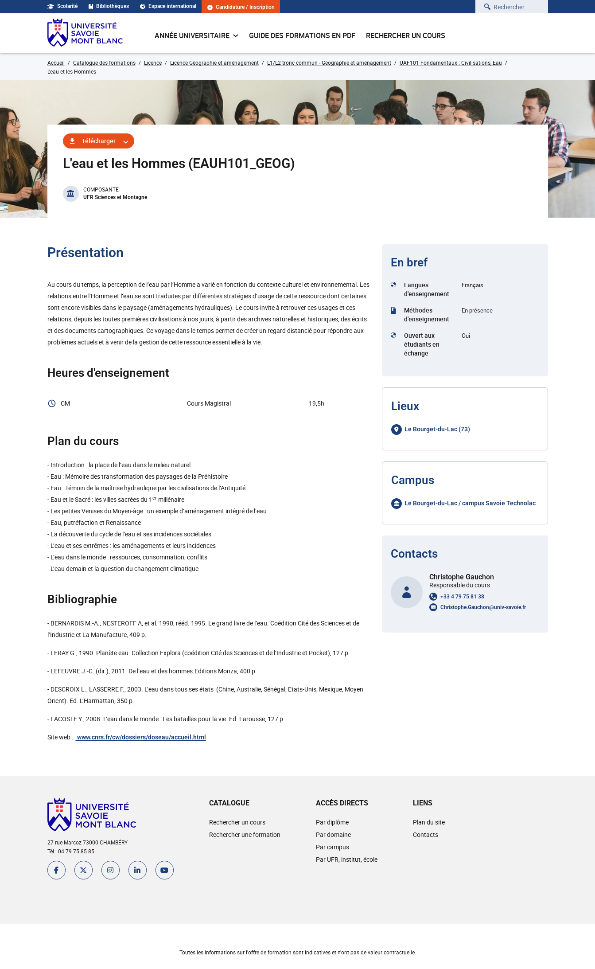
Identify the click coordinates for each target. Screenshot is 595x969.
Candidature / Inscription (241, 7)
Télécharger (99, 141)
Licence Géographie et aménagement (214, 62)
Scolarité (62, 6)
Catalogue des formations (104, 62)
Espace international (168, 6)
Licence (153, 62)
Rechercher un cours (405, 35)
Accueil (56, 62)
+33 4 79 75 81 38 (462, 597)
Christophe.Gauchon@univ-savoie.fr (483, 607)
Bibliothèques (109, 6)
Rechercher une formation (244, 834)
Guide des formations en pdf (302, 35)
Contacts (425, 834)
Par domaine (333, 834)
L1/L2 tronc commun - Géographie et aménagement (329, 62)
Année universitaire (196, 35)
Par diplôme (332, 822)
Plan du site (429, 822)
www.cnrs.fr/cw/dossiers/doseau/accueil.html (141, 737)
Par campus (332, 847)
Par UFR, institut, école (346, 859)
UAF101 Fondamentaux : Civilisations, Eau (451, 62)
